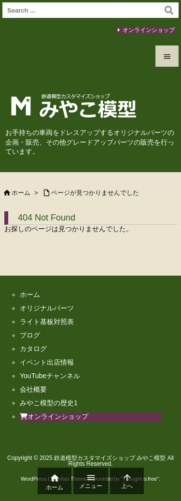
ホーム (21, 192)
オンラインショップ (149, 30)
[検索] (169, 10)
